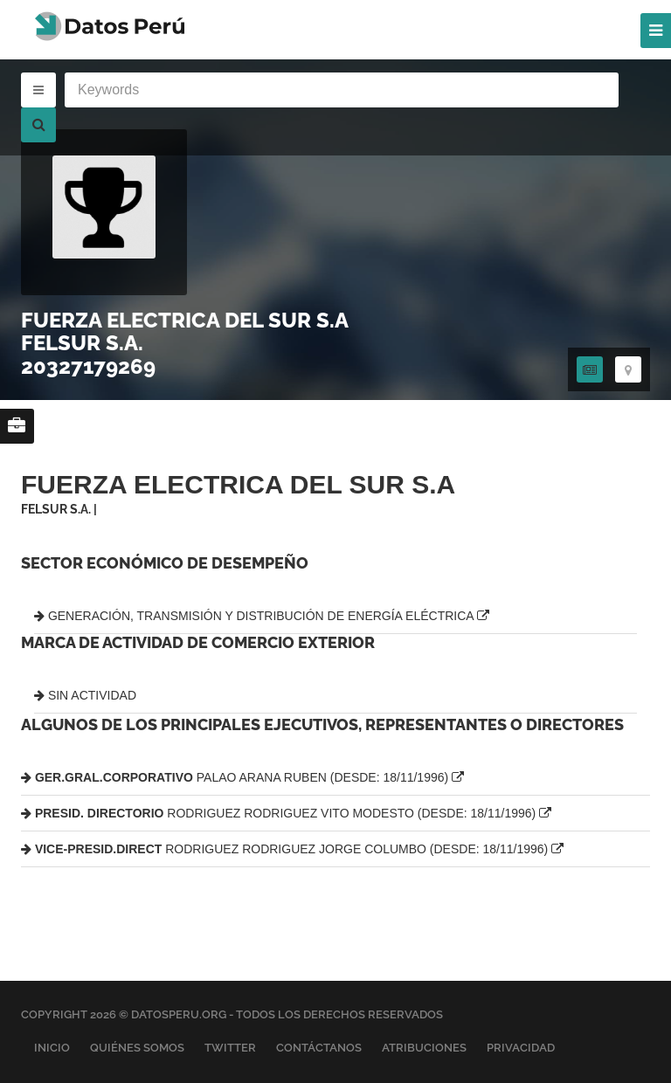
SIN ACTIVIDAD (85, 695)
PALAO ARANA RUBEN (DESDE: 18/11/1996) (242, 777)
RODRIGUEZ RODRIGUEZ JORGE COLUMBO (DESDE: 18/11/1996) (292, 849)
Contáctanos (319, 1047)
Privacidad (521, 1047)
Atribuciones (424, 1047)
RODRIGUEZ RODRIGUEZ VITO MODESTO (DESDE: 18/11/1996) (286, 813)
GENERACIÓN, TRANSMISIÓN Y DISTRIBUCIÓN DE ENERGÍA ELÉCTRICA (261, 616)
